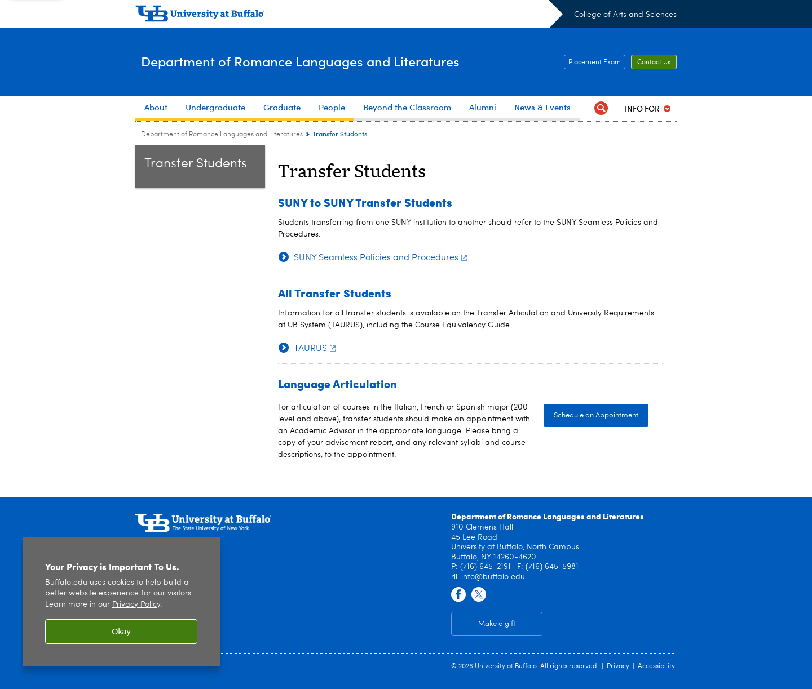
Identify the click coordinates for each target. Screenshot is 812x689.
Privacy (618, 666)
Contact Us (653, 62)
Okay (121, 631)
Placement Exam (594, 62)
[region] (121, 601)
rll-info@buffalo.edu (488, 577)
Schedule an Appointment (596, 415)
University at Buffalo (506, 666)
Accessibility (656, 666)
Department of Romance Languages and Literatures (335, 61)
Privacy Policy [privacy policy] (136, 605)
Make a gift (496, 624)
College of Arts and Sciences (625, 15)
